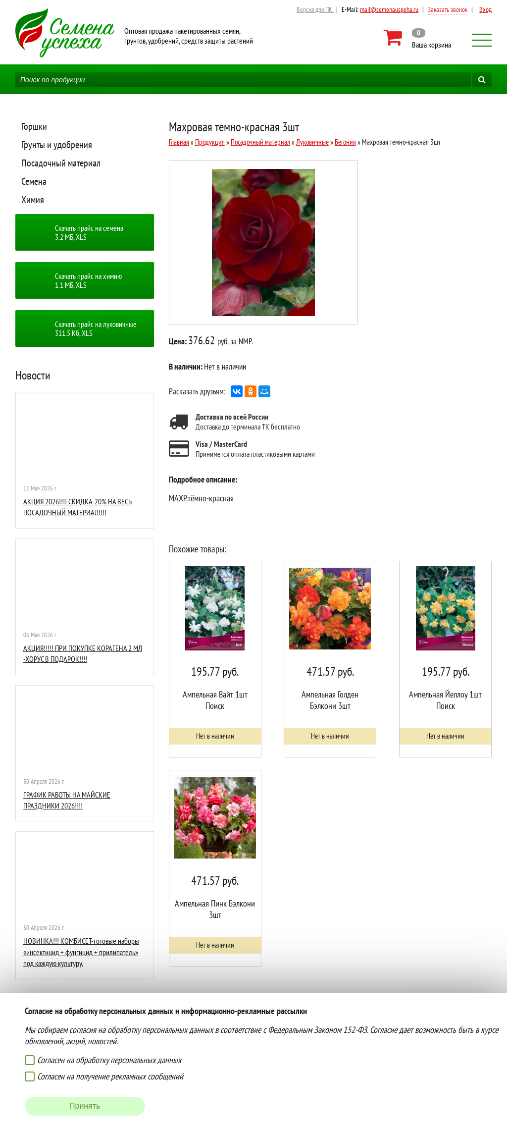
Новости (33, 375)
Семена (34, 181)
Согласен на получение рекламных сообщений (110, 1076)
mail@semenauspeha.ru (389, 9)
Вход (485, 9)
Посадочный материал (61, 163)
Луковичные (312, 142)
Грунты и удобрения (56, 144)
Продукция (210, 142)
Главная (179, 142)
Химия (32, 199)
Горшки (34, 126)
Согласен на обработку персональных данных (109, 1060)
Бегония (345, 142)
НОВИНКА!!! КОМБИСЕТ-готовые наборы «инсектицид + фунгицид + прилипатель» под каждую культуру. (81, 952)
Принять (85, 1106)
